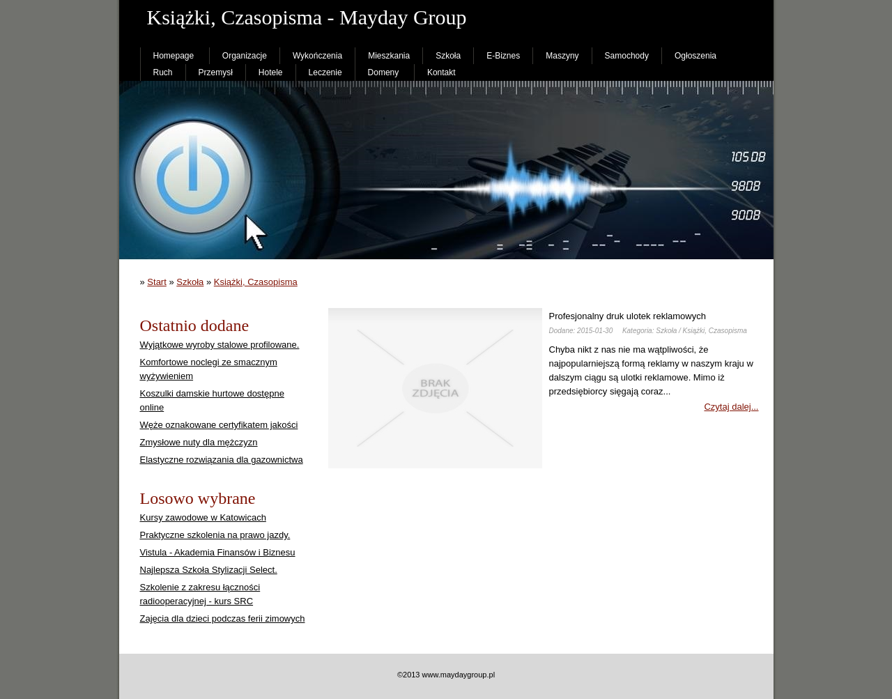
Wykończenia (317, 56)
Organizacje (244, 56)
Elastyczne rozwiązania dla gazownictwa (221, 459)
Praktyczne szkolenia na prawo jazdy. (215, 535)
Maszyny (562, 56)
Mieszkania (389, 56)
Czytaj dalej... (731, 406)
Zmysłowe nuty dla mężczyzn (199, 442)
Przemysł (216, 72)
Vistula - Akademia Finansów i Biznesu (217, 552)
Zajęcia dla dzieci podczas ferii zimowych (222, 618)
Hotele (271, 72)
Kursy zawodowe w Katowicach (203, 517)
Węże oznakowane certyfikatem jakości (219, 425)
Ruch (163, 72)
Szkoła (448, 56)
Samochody (627, 56)
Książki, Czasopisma (256, 282)
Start (156, 282)
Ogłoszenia (695, 56)
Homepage (173, 56)
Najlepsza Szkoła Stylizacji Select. (208, 569)
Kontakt (441, 72)
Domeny (383, 72)
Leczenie (325, 72)
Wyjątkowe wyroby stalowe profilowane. (220, 344)
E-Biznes (503, 56)
